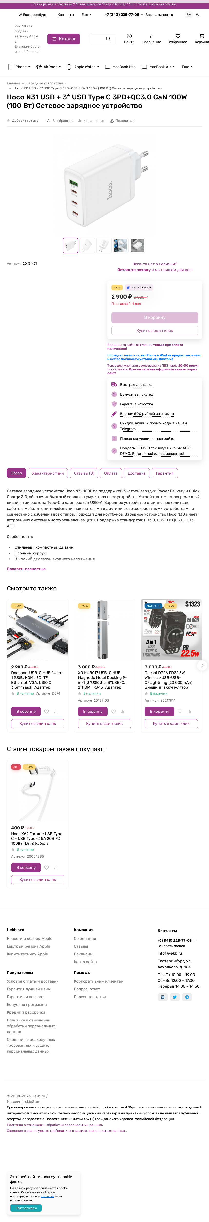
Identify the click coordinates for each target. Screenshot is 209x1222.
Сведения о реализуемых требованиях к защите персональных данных (31, 1045)
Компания (83, 930)
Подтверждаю (26, 1208)
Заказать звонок (159, 15)
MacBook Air (156, 67)
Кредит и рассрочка (26, 1012)
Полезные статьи (90, 996)
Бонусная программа (27, 1004)
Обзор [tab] (16, 473)
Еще (85, 15)
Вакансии (83, 954)
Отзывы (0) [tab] (84, 473)
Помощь (82, 973)
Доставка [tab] (137, 473)
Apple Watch (80, 67)
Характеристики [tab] (48, 473)
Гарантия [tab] (165, 473)
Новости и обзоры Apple (29, 938)
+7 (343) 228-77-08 (122, 14)
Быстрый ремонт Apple (28, 946)
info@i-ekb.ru (170, 953)
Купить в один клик (37, 723)
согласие (47, 1196)
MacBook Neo (120, 67)
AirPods (46, 67)
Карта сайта (85, 961)
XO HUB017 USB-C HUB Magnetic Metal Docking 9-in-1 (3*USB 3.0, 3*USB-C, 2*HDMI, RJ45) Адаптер (102, 680)
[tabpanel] (104, 530)
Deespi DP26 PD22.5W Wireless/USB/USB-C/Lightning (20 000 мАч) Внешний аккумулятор (168, 680)
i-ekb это (15, 930)
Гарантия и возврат (25, 996)
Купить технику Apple (27, 954)
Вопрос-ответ (87, 989)
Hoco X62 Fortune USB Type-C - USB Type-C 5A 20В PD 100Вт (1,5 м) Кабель (37, 838)
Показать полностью (26, 569)
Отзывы (81, 946)
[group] (104, 185)
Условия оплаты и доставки (33, 981)
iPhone (17, 67)
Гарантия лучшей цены (29, 989)
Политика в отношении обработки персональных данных (31, 1026)
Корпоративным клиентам (99, 981)
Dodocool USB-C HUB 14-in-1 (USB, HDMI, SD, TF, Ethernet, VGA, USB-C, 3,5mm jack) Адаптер (37, 680)
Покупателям (20, 973)
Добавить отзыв (25, 120)
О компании (85, 938)
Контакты (66, 15)
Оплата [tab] (111, 473)
